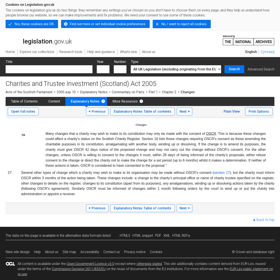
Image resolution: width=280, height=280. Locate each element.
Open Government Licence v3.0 (90, 264)
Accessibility (89, 252)
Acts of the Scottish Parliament (29, 92)
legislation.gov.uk (39, 40)
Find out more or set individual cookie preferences (107, 24)
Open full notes (23, 111)
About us (51, 252)
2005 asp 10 (66, 92)
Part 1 (153, 92)
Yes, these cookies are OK (34, 24)
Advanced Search (261, 69)
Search (234, 69)
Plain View (232, 111)
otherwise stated (149, 264)
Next (183, 111)
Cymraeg (267, 52)
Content (54, 101)
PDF (158, 235)
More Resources (125, 101)
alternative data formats (83, 235)
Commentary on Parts (128, 92)
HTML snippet (142, 235)
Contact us (111, 252)
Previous (99, 111)
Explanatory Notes (94, 92)
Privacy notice (135, 252)
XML (166, 235)
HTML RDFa (181, 235)
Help (37, 252)
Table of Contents (24, 101)
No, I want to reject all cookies (183, 24)
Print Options (259, 111)
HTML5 (125, 235)
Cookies (156, 252)
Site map (69, 252)
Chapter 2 (169, 92)
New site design (18, 252)
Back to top (265, 220)
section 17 (222, 172)
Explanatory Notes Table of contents (142, 111)
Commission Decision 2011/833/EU (79, 269)
